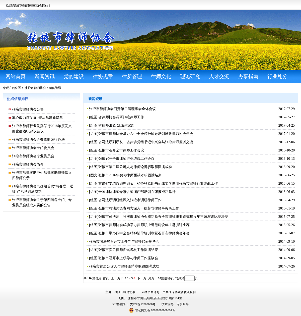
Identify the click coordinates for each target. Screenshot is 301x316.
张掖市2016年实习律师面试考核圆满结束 (130, 175)
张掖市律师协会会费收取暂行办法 (38, 139)
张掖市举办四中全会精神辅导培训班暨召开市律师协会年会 (144, 233)
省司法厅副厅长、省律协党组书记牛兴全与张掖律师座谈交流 (145, 142)
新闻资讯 (55, 88)
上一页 (115, 278)
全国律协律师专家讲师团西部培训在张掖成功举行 (137, 192)
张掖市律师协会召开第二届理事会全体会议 (122, 109)
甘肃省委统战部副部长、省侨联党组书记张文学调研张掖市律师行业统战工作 (158, 183)
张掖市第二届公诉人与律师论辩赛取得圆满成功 (135, 167)
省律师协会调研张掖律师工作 (121, 117)
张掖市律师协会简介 (28, 164)
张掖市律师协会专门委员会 (33, 148)
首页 (106, 278)
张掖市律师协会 (35, 88)
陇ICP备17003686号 (143, 304)
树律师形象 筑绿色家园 (116, 125)
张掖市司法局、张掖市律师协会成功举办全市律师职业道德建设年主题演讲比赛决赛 (163, 217)
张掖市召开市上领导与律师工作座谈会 (128, 258)
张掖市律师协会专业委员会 (33, 156)
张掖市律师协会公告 (28, 109)
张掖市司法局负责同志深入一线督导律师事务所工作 (138, 208)
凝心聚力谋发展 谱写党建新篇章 (37, 118)
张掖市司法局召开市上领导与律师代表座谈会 (124, 241)
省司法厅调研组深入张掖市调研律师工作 (130, 200)
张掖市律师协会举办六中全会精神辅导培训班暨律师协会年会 (145, 134)
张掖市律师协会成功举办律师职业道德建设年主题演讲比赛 (144, 225)
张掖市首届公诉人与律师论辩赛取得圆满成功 (124, 266)
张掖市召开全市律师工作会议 (121, 150)
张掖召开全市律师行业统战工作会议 (126, 159)
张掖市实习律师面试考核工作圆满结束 (128, 250)
